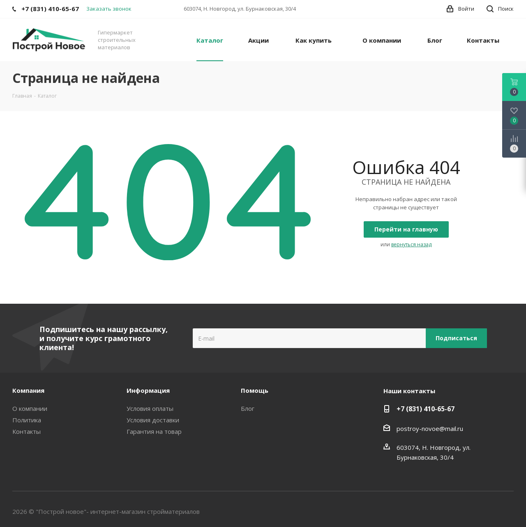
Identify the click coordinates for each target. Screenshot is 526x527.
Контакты (26, 431)
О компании (29, 408)
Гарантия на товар (154, 431)
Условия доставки (153, 420)
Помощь (254, 390)
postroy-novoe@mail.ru (430, 428)
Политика (26, 420)
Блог (247, 408)
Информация (148, 390)
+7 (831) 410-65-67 (425, 408)
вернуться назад (411, 244)
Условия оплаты (150, 408)
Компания (28, 390)
